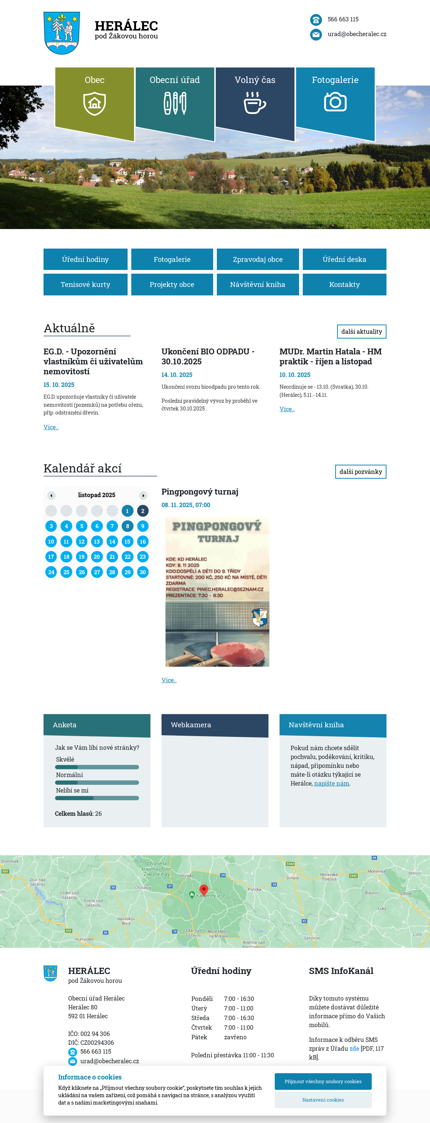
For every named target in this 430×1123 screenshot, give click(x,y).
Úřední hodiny (85, 259)
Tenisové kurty (85, 284)
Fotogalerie (172, 259)
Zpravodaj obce (258, 259)
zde (354, 1048)
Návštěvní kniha (257, 284)
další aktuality (361, 331)
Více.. (51, 427)
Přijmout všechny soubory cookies (323, 1081)
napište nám (331, 783)
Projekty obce (172, 284)
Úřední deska (345, 259)
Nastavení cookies (323, 1100)
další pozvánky (361, 471)
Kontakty (344, 284)
